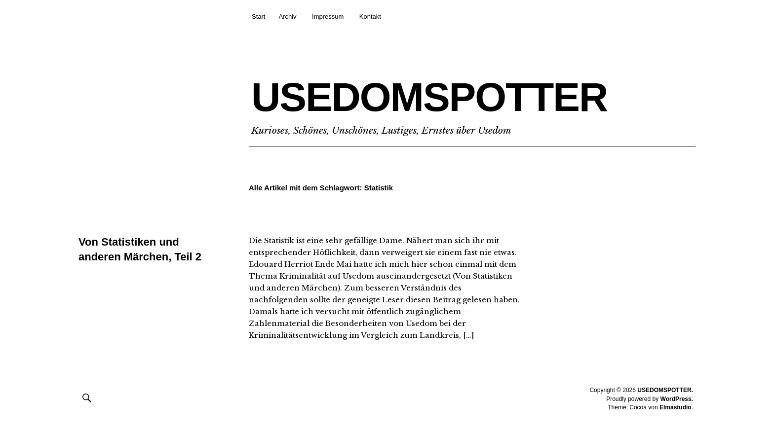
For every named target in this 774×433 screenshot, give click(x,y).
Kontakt (370, 16)
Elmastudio (675, 407)
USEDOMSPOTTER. (665, 390)
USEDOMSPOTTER (429, 96)
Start (258, 16)
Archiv (287, 16)
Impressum (328, 16)
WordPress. (676, 399)
